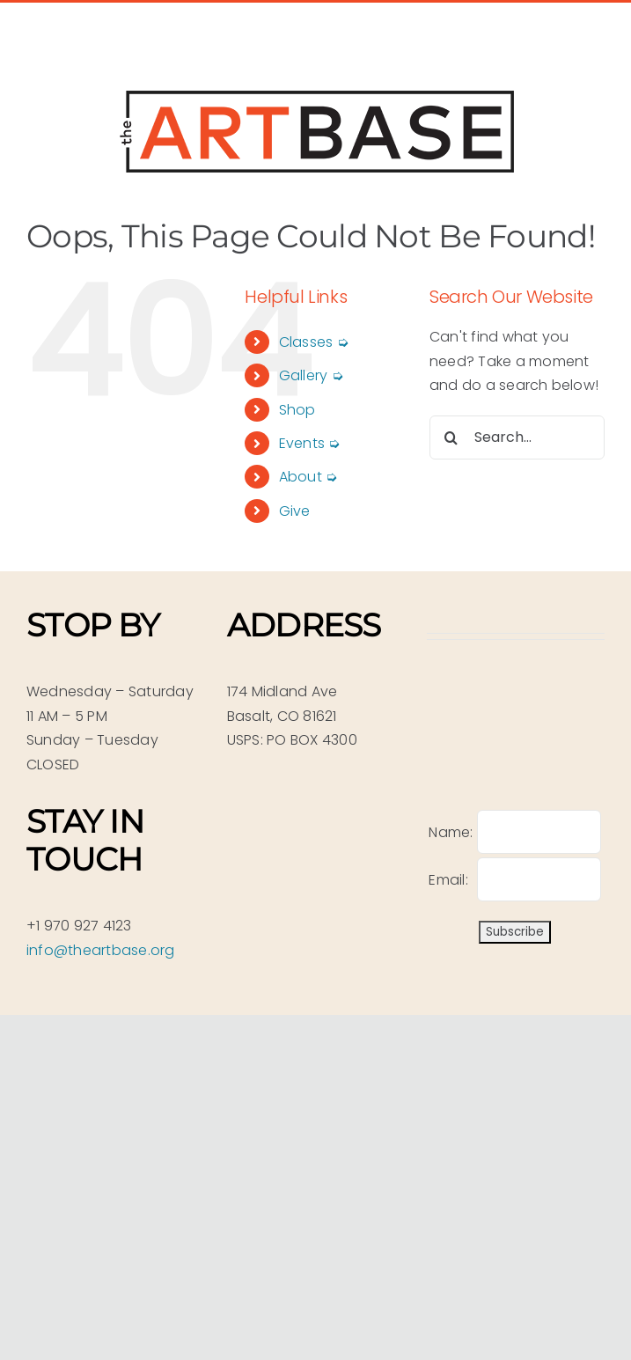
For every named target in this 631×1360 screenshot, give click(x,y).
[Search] (451, 437)
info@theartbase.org (100, 950)
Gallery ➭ (311, 375)
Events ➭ (310, 443)
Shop (297, 410)
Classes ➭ (314, 342)
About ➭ (308, 477)
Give (295, 511)
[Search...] (517, 437)
